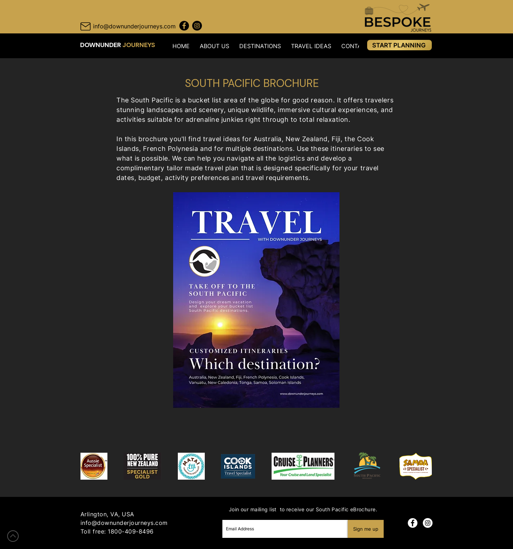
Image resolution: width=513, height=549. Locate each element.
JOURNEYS (139, 45)
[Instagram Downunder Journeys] (197, 26)
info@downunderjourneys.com (123, 522)
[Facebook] (412, 523)
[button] (214, 46)
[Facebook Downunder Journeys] (184, 26)
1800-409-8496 (130, 531)
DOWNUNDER (101, 45)
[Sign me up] (366, 529)
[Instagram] (428, 523)
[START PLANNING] (399, 45)
